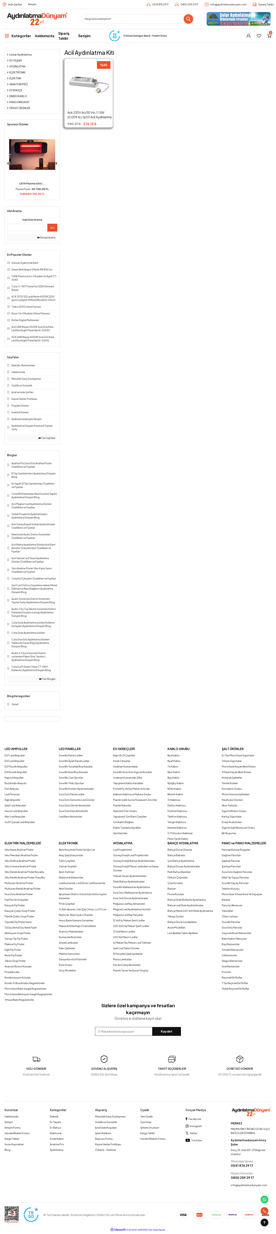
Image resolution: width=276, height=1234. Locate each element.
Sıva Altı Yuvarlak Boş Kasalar (76, 766)
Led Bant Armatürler (70, 816)
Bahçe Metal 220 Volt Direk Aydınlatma (190, 910)
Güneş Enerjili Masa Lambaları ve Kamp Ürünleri (136, 868)
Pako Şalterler (67, 948)
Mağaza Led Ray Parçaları (128, 914)
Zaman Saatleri (68, 866)
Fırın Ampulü (12, 788)
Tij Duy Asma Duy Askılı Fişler (21, 927)
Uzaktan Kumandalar (125, 766)
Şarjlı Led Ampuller (15, 805)
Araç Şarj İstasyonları (71, 855)
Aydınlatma (56, 1149)
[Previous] (8, 163)
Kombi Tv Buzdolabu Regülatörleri (25, 983)
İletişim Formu (13, 1127)
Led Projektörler (122, 849)
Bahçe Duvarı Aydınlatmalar (184, 866)
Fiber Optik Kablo (178, 838)
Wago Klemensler (232, 960)
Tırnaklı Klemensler (232, 949)
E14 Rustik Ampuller (16, 772)
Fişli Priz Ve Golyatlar (16, 899)
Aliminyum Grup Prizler (17, 933)
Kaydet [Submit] (166, 1031)
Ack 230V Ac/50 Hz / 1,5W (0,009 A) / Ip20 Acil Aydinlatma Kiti (89, 114)
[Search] (137, 19)
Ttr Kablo (173, 766)
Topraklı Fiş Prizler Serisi (18, 921)
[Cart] (269, 36)
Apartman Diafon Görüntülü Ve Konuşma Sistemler (83, 896)
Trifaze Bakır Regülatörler (19, 999)
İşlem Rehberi (103, 1133)
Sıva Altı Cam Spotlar (71, 777)
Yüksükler (227, 910)
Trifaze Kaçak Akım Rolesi (236, 772)
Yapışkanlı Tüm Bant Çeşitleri (130, 816)
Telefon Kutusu (231, 888)
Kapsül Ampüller (14, 777)
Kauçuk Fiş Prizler (15, 905)
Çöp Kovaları (175, 883)
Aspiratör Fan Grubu (125, 811)
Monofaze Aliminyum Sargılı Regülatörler (28, 994)
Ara (52, 227)
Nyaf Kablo (174, 760)
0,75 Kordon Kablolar (180, 833)
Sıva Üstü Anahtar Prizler (19, 894)
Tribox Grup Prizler (15, 960)
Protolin (226, 972)
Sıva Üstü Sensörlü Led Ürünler (76, 799)
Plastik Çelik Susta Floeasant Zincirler (135, 799)
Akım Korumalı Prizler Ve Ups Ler (77, 849)
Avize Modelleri (176, 927)
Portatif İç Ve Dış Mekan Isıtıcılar (131, 788)
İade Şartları (15, 4)
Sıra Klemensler (231, 966)
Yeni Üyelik (146, 1116)
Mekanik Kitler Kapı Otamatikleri (77, 926)
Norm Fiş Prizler (13, 955)
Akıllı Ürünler (66, 888)
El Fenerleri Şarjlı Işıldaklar (128, 953)
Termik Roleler (230, 783)
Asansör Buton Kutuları (18, 966)
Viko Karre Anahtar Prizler (19, 849)
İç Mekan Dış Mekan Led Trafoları (132, 942)
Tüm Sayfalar (47, 438)
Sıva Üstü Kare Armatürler (73, 811)
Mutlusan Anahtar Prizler (19, 883)
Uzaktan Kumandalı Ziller (127, 777)
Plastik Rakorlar (122, 805)
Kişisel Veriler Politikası (108, 1144)
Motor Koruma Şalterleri (235, 794)
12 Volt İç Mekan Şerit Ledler (129, 920)
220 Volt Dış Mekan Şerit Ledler (131, 926)
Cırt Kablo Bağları (123, 822)
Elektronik (56, 1133)
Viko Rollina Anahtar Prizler (20, 860)
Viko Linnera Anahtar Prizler (20, 866)
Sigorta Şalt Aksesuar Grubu (238, 827)
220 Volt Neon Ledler (125, 937)
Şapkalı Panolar (231, 860)
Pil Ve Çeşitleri (67, 903)
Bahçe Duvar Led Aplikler (182, 921)
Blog (7, 1149)
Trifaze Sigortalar (232, 760)
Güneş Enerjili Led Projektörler (130, 855)
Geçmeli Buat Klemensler (236, 933)
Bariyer (172, 888)
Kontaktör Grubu (232, 788)
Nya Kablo (174, 755)
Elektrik (54, 1116)
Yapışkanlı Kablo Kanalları (128, 783)
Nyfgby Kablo (176, 783)
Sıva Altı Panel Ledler (71, 755)
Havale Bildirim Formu (17, 1133)
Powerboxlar (12, 972)
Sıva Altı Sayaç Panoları (235, 883)
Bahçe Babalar (176, 855)
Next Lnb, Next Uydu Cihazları (76, 914)
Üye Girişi (145, 1122)
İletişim (32, 4)
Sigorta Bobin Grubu (234, 811)
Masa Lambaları (122, 959)
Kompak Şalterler (232, 777)
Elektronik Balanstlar (71, 877)
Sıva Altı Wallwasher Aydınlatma (131, 887)
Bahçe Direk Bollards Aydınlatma (187, 899)
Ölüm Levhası (230, 916)
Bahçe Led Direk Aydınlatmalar (185, 905)
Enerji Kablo (57, 1138)
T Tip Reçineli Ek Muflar (235, 983)
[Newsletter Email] (138, 1031)
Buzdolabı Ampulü (15, 783)
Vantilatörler (120, 833)
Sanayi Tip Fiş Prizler (16, 938)
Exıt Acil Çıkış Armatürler (126, 964)
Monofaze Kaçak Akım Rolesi (239, 766)
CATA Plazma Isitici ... (32, 183)
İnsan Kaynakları (14, 1144)
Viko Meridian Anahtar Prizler (21, 855)
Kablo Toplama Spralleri (127, 827)
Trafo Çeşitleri (67, 860)
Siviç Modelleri (67, 970)
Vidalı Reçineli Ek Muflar (235, 988)
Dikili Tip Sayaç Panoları (235, 877)
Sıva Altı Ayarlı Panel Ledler (74, 760)
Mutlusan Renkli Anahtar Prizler (22, 888)
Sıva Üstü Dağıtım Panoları (237, 871)
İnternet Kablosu (177, 811)
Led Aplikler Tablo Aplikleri (183, 933)
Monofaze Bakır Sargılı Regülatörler (25, 988)
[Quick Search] (26, 227)
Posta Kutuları (176, 894)
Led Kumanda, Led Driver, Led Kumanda (82, 883)
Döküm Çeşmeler (178, 877)
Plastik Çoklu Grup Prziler (19, 916)
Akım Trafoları (229, 805)
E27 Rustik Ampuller (16, 766)
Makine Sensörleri (69, 953)
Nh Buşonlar (229, 833)
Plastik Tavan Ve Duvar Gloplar (130, 970)
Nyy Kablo (173, 777)
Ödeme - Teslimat (105, 1149)
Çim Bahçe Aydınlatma (181, 860)
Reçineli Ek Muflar (232, 977)
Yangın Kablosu (177, 822)
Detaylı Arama (46, 237)
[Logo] (37, 19)
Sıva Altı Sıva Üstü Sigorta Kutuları (132, 772)
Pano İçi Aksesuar (232, 905)
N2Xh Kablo (174, 788)
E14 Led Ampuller (14, 760)
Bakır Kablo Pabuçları (234, 938)
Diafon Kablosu (177, 805)
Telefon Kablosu (177, 816)
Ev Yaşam (55, 1122)
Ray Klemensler (231, 944)
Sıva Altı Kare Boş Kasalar (73, 772)
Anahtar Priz (57, 1144)
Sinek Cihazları (121, 760)
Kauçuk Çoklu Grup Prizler (20, 910)
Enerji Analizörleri (232, 822)
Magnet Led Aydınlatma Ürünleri (132, 909)
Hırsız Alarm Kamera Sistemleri (76, 920)
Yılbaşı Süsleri (176, 916)
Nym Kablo (174, 772)
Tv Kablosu (174, 799)
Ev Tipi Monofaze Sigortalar (238, 755)
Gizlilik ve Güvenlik (106, 1122)
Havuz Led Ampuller (16, 811)
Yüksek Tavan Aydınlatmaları (129, 875)
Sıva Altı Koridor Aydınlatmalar (76, 788)
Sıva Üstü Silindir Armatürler (74, 805)
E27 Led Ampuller (15, 755)
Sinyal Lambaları (68, 942)
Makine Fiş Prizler (14, 944)
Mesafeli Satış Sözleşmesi (110, 1116)
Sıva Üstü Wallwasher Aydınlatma (132, 892)
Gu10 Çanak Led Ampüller (20, 822)
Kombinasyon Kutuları (18, 977)
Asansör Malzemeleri (71, 931)
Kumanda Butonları (70, 937)
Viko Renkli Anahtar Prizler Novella (24, 871)
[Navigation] (18, 35)
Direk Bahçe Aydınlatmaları (129, 881)
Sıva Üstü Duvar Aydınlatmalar (130, 898)
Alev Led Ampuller (15, 816)
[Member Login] (248, 36)
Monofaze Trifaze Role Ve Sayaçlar (242, 894)
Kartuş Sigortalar (232, 816)
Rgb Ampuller (12, 799)
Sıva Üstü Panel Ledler (72, 794)
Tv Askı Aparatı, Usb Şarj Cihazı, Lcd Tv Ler (82, 909)
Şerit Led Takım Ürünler (126, 948)
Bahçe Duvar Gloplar (180, 849)
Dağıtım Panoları (231, 855)
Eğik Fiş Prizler (13, 949)
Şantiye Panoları (231, 866)
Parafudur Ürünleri (232, 799)
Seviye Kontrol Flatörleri (73, 959)
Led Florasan (12, 794)
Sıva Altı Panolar (231, 921)
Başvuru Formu (104, 1138)
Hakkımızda (11, 1116)
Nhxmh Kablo (175, 794)
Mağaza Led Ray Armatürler (129, 903)
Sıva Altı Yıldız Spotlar (71, 783)
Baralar (226, 899)
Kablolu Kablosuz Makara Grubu (132, 794)
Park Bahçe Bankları (179, 871)
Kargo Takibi (12, 1138)
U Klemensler (229, 955)
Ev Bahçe (55, 1127)
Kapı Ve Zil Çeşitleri (124, 755)
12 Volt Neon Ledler (124, 931)
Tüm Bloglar (47, 679)
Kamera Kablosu (177, 827)
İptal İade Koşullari (106, 1127)
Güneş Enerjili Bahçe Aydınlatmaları (134, 860)
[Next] (56, 163)
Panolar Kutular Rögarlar (236, 849)
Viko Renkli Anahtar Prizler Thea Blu (25, 877)
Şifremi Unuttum (149, 1127)
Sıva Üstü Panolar (232, 927)
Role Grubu (65, 964)
